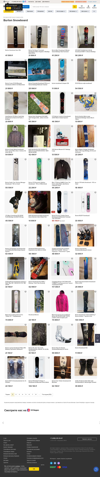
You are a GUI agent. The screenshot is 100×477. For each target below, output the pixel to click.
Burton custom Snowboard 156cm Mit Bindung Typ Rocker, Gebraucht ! (15, 348)
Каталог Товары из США (17, 17)
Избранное (82, 6)
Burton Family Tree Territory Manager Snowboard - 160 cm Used (15, 183)
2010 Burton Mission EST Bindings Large (61, 150)
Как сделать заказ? (8, 445)
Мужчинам (30, 11)
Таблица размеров (32, 462)
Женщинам (40, 11)
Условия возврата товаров (34, 456)
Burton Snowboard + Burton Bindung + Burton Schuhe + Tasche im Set (85, 315)
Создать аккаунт (92, 1)
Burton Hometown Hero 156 (13, 50)
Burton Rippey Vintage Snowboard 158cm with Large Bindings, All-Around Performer (85, 151)
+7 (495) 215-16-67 (17, 1)
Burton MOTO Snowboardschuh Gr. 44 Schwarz (15, 381)
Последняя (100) (46, 394)
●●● (94, 11)
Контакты (31, 1)
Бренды (19, 11)
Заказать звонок (87, 439)
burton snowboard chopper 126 (60, 83)
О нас (4, 438)
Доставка (38, 1)
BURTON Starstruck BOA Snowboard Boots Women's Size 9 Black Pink (39, 216)
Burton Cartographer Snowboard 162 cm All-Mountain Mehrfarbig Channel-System (15, 250)
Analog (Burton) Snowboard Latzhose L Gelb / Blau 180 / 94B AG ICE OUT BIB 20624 (15, 283)
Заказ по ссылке (81, 1)
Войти (88, 6)
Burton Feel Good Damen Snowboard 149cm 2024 (85, 282)
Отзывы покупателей (32, 447)
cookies (17, 466)
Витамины (73, 11)
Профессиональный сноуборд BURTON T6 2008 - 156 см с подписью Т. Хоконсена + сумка (61, 250)
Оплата (5, 458)
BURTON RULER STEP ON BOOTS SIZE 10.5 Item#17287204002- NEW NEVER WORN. (38, 151)
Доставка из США (7, 17)
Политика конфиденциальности (35, 458)
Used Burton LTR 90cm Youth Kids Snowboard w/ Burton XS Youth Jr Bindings (14, 118)
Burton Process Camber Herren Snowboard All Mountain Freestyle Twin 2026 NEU (61, 217)
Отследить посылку (32, 438)
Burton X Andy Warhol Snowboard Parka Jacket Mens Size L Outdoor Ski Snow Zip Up (15, 151)
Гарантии (5, 462)
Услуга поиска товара (68, 1)
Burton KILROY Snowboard (82, 215)
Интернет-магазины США (10, 453)
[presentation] (3, 422)
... (39, 394)
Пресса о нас (6, 440)
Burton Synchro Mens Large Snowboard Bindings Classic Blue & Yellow (84, 118)
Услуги (5, 442)
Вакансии (29, 445)
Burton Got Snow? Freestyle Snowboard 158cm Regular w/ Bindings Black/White (39, 51)
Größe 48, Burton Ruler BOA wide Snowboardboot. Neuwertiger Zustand (85, 381)
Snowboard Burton (34, 315)
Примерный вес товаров (33, 440)
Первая (8, 394)
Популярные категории (9, 449)
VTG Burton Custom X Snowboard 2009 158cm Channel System (61, 117)
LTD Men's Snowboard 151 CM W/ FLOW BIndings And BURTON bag (14, 216)
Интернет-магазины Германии (11, 456)
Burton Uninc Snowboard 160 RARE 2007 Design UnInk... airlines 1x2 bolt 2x (38, 118)
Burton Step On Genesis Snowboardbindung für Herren (60, 348)
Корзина (94, 6)
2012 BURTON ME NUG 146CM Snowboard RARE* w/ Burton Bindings (85, 50)
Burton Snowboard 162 (81, 348)
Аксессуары (61, 11)
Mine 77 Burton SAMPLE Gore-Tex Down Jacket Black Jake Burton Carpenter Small (61, 184)
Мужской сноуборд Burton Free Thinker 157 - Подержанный (14, 315)
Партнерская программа (33, 449)
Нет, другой (17, 8)
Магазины (8, 11)
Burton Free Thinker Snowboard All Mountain (61, 381)
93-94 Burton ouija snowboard (83, 83)
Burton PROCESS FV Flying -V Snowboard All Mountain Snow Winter (39, 381)
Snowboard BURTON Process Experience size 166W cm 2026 (37, 249)
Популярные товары (8, 451)
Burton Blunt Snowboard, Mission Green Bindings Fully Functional (61, 50)
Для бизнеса (45, 1)
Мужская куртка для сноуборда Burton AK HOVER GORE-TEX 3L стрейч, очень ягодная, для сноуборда (61, 317)
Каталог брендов (8, 447)
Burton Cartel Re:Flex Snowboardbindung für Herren (83, 249)
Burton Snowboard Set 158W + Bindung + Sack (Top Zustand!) (37, 282)
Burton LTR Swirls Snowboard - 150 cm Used (85, 183)
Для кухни (85, 11)
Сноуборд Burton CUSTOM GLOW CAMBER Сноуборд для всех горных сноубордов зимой (62, 283)
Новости (29, 442)
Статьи (28, 453)
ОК (34, 469)
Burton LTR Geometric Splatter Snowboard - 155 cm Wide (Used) (38, 183)
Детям (50, 11)
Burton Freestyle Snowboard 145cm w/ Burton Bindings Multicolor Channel (39, 84)
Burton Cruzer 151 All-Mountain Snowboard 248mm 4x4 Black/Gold (15, 84)
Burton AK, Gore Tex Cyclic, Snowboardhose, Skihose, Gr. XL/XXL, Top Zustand (39, 349)
